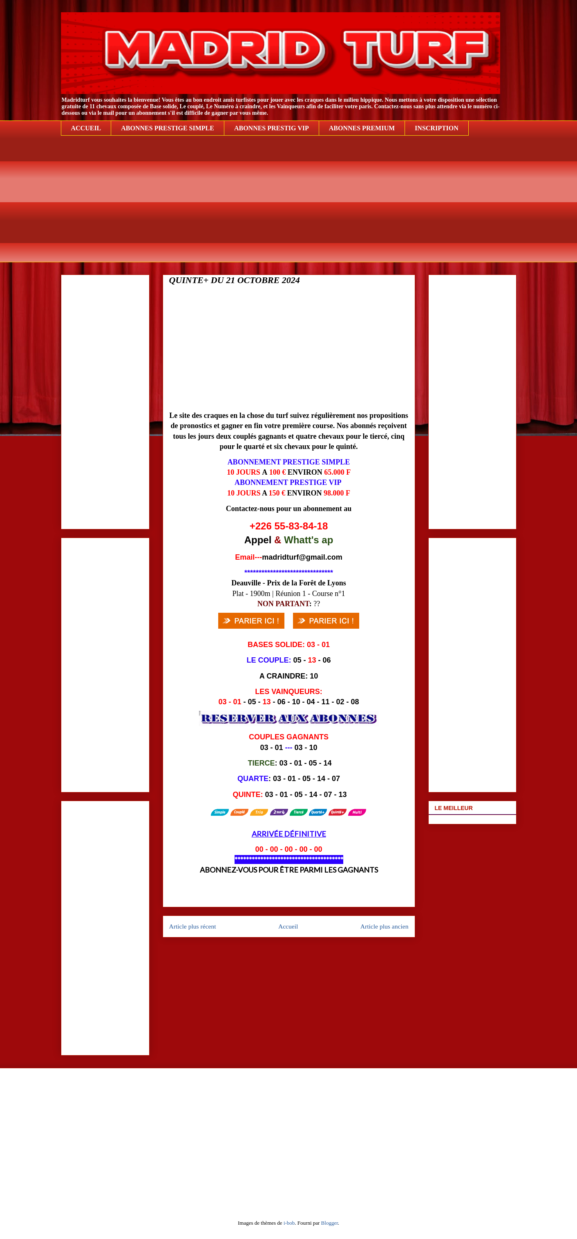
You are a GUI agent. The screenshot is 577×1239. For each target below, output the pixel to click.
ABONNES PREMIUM (362, 128)
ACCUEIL (86, 128)
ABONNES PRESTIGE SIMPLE (167, 128)
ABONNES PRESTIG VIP (271, 128)
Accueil (288, 926)
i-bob (289, 1223)
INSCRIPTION (436, 128)
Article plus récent (192, 926)
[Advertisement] (289, 205)
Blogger (329, 1223)
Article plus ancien (384, 926)
